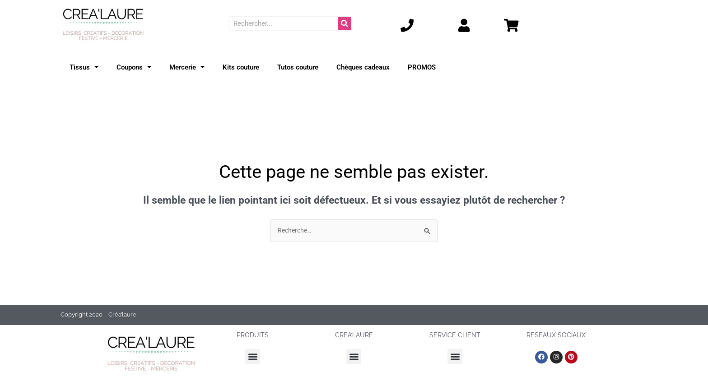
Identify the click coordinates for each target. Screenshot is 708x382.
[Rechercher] (344, 23)
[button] (252, 356)
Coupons (133, 67)
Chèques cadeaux (363, 67)
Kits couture (241, 67)
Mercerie (187, 67)
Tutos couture (297, 67)
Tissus (84, 67)
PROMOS (422, 67)
